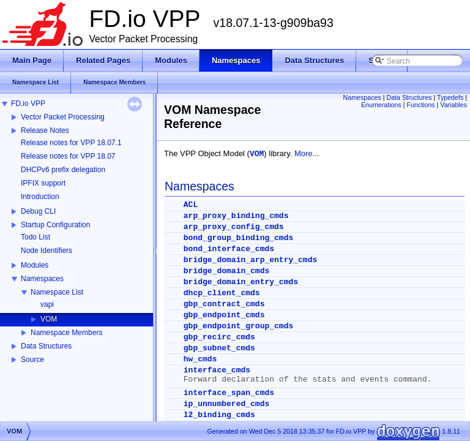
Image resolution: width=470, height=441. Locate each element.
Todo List (35, 237)
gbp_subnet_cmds (219, 348)
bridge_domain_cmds (226, 271)
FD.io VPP (28, 103)
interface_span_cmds (229, 393)
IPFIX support (43, 183)
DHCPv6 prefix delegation (63, 169)
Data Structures (46, 346)
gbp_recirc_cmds (219, 337)
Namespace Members (66, 332)
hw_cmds (200, 359)
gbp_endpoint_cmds (224, 315)
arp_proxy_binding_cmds (236, 216)
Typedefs (450, 97)
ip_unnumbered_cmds (226, 404)
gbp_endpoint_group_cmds (238, 326)
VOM (48, 319)
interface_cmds (217, 370)
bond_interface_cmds (229, 249)
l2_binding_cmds (219, 415)
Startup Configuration (55, 225)
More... (306, 153)
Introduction (40, 196)
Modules (34, 265)
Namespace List (57, 292)
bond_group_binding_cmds (238, 238)
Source (32, 359)
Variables (453, 104)
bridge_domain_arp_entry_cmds (250, 260)
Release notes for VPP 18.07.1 (71, 142)
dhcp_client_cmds (222, 293)
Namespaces (42, 278)
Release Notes (45, 130)
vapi (47, 304)
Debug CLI (38, 211)
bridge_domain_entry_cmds (241, 282)
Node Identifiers (46, 250)
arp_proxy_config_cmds (234, 227)
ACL (191, 204)
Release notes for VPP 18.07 (68, 156)
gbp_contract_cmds (224, 304)
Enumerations (381, 104)
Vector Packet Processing (63, 117)
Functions (420, 104)
